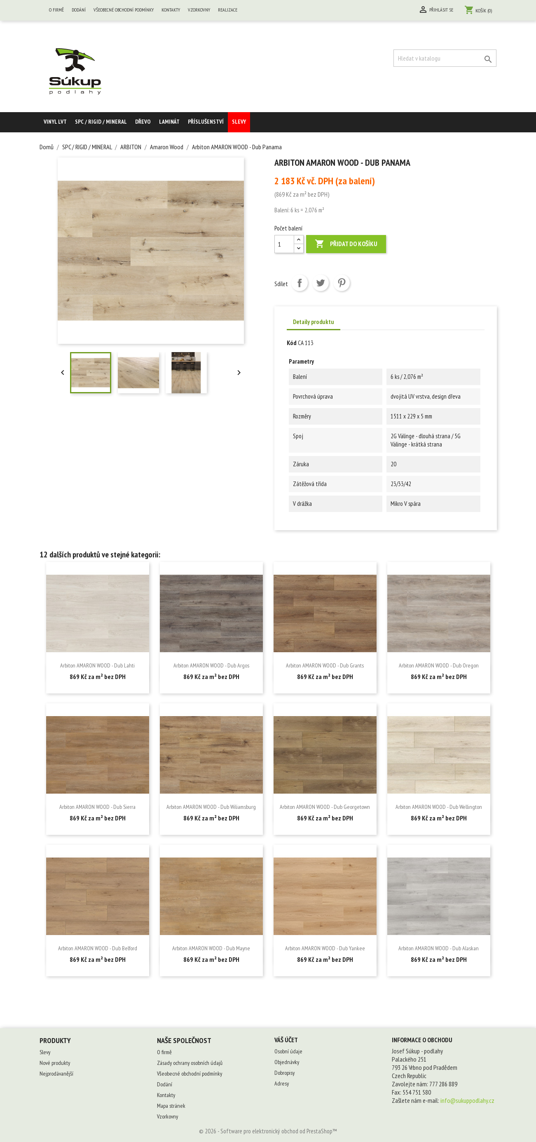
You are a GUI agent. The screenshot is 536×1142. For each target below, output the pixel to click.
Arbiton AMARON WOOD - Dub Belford (97, 948)
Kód (292, 342)
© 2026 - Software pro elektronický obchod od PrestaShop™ (268, 1131)
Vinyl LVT (55, 121)
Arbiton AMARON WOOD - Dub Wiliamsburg (211, 807)
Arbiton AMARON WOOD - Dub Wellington (439, 807)
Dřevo (143, 121)
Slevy (239, 121)
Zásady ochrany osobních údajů (189, 1063)
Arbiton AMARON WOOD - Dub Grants (325, 665)
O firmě (56, 10)
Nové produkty (55, 1063)
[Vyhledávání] (444, 58)
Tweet (320, 283)
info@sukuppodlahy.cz (467, 1100)
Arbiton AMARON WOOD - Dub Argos (211, 665)
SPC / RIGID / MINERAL (101, 121)
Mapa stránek (171, 1105)
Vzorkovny (199, 10)
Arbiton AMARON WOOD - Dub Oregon (439, 665)
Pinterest (341, 283)
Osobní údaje (288, 1051)
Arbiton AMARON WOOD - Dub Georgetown (325, 807)
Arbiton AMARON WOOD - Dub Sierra (97, 807)
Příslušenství (206, 121)
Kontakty (171, 10)
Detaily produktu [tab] (313, 322)
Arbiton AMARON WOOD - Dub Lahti (97, 665)
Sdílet (299, 283)
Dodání (79, 10)
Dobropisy (284, 1072)
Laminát (169, 121)
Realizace (227, 10)
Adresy (281, 1083)
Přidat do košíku (346, 244)
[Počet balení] (284, 244)
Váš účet (286, 1040)
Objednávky (286, 1062)
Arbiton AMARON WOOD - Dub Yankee (325, 948)
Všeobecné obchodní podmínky (124, 10)
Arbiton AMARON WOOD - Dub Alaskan (438, 948)
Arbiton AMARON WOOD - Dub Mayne (211, 948)
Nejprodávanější (56, 1073)
